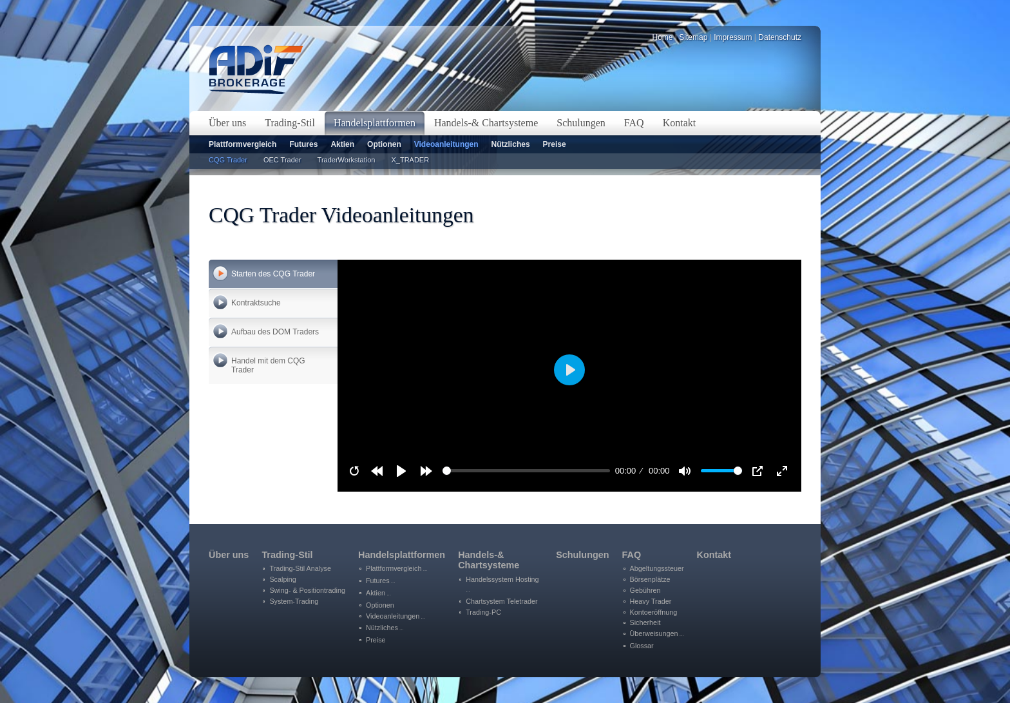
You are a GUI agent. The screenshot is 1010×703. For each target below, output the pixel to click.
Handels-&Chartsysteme (488, 560)
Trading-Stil (287, 555)
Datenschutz (779, 37)
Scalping (282, 579)
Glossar (642, 646)
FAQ (632, 555)
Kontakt (714, 555)
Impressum (733, 37)
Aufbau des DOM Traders (275, 331)
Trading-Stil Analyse (300, 568)
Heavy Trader (651, 601)
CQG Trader (228, 160)
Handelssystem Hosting (502, 584)
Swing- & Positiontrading (307, 590)
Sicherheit (645, 622)
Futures (303, 144)
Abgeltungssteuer (657, 568)
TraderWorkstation (347, 160)
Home (663, 37)
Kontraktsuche (256, 302)
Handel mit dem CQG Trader (268, 365)
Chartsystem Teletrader (501, 601)
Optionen (384, 144)
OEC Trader (282, 160)
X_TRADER (410, 160)
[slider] (527, 471)
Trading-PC (483, 612)
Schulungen (582, 555)
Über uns (229, 555)
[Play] (401, 471)
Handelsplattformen (401, 555)
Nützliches (510, 144)
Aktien (342, 144)
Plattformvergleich (242, 144)
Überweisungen (657, 633)
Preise (554, 144)
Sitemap (693, 37)
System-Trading (293, 601)
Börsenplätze (650, 579)
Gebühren (645, 590)
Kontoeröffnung (654, 612)
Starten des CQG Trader (273, 273)
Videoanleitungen (446, 144)
